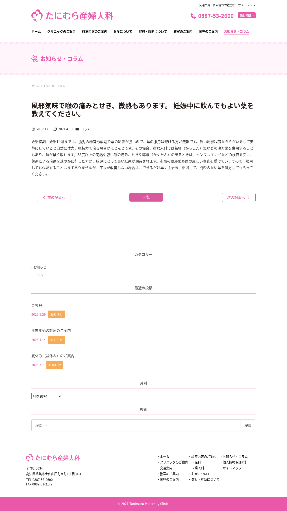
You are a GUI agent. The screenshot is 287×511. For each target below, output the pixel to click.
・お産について (199, 474)
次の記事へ (238, 197)
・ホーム (163, 456)
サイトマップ (247, 5)
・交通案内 (164, 468)
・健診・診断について (204, 479)
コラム (86, 129)
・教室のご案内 (168, 474)
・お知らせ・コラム (234, 456)
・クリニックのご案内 (172, 462)
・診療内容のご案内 (202, 456)
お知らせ (40, 267)
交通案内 (205, 5)
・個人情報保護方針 (234, 462)
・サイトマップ (230, 468)
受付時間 (247, 15)
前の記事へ (53, 197)
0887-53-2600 (212, 16)
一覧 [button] (146, 197)
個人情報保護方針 (224, 5)
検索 (248, 425)
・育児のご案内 (168, 479)
